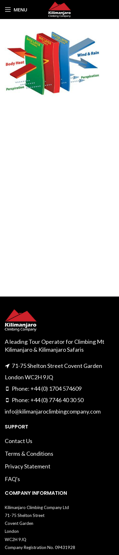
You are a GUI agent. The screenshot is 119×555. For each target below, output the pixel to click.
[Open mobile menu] (16, 9)
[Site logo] (59, 8)
